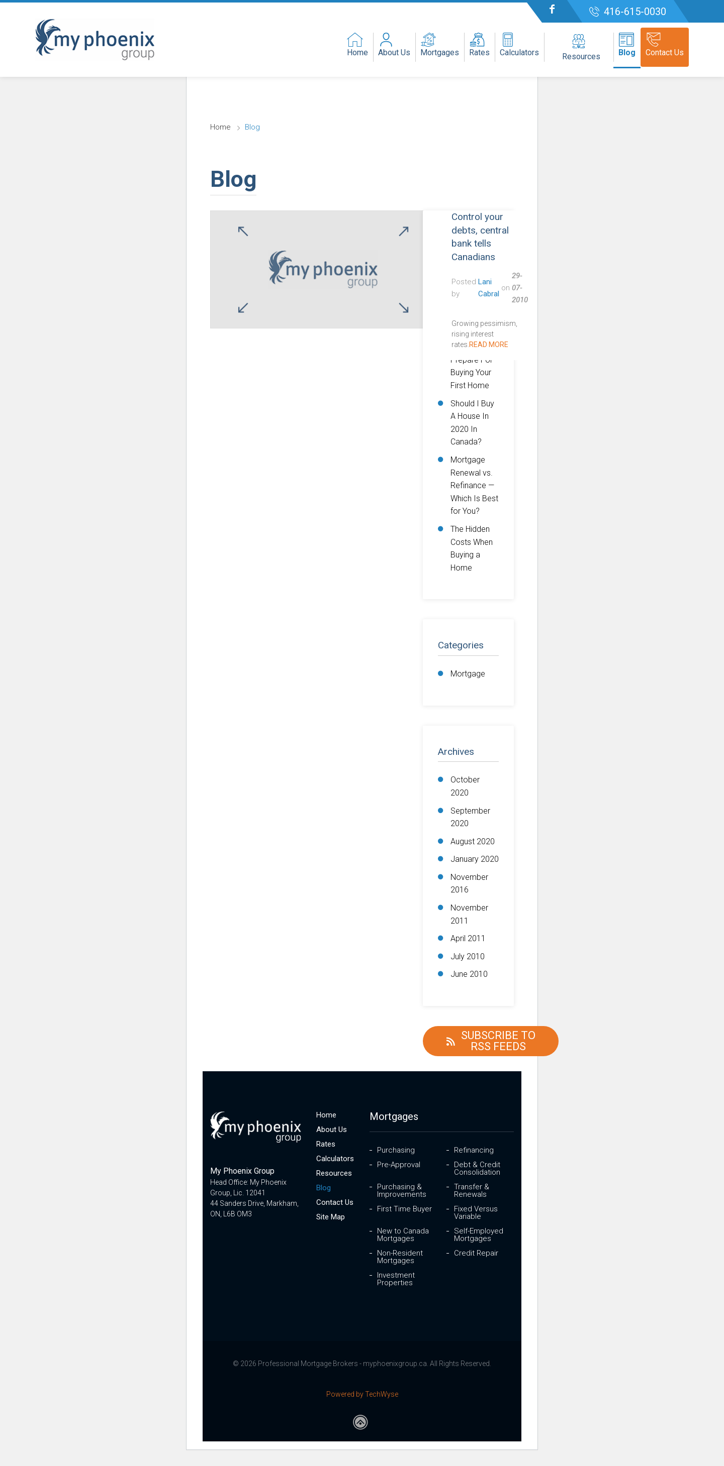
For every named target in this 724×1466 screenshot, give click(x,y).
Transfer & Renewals (471, 1190)
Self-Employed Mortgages (478, 1235)
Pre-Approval (398, 1165)
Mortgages (394, 1116)
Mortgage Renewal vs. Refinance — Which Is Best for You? (474, 485)
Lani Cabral (488, 287)
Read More (488, 345)
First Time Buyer (404, 1209)
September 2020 (470, 817)
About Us (331, 1130)
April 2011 (468, 938)
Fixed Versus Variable (476, 1212)
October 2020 (465, 786)
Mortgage (467, 674)
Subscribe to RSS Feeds (489, 1041)
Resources (334, 1173)
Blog (323, 1188)
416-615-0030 (635, 12)
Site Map (330, 1217)
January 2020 (474, 859)
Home (222, 127)
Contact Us (334, 1202)
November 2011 (469, 914)
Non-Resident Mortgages (400, 1257)
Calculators (335, 1159)
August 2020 (472, 841)
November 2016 (469, 883)
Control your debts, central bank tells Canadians (480, 237)
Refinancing (474, 1150)
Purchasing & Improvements (401, 1190)
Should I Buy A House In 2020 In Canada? (472, 423)
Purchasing (396, 1150)
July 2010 (467, 956)
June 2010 (469, 974)
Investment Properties (396, 1279)
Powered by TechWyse (362, 1394)
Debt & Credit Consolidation (477, 1168)
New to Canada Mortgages (403, 1235)
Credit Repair (476, 1253)
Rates (325, 1144)
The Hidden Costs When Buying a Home (471, 548)
